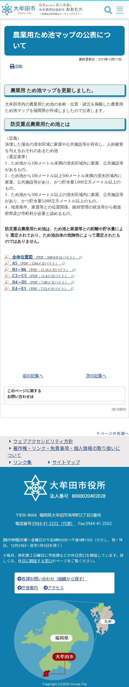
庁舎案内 (27, 588)
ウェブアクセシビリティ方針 (40, 441)
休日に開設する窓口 (35, 561)
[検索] (108, 10)
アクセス (54, 588)
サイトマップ (63, 462)
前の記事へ (33, 376)
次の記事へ (96, 376)
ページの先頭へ (114, 433)
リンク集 (19, 462)
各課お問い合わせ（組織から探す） (52, 579)
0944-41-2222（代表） (53, 523)
